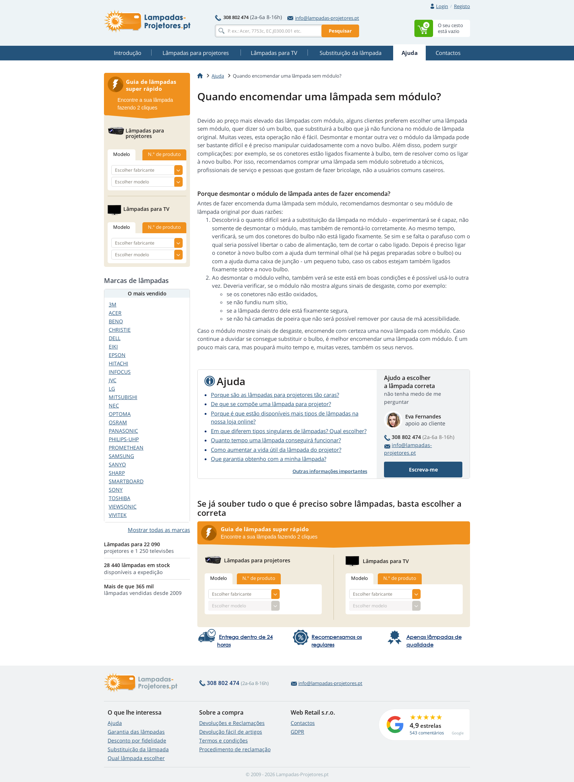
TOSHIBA (119, 498)
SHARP (117, 472)
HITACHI (118, 363)
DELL (114, 338)
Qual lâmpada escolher (136, 758)
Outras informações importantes (329, 471)
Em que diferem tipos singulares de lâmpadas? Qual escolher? (288, 431)
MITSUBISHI (123, 397)
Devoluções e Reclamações (232, 722)
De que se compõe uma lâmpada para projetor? (271, 403)
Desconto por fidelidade (137, 740)
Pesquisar (340, 30)
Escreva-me (423, 469)
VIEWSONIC (123, 506)
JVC (112, 380)
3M (112, 304)
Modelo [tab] (218, 578)
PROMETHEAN (126, 447)
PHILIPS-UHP (124, 439)
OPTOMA (120, 413)
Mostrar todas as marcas (159, 529)
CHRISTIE (120, 329)
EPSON (117, 354)
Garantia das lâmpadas (136, 731)
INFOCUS (120, 371)
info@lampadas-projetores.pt (323, 18)
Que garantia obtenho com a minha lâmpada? (268, 458)
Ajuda (115, 722)
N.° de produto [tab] (258, 578)
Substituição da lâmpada (138, 749)
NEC (114, 405)
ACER (115, 312)
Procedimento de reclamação (235, 749)
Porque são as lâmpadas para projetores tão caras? (275, 394)
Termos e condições (223, 740)
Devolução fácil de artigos (230, 731)
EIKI (113, 346)
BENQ (116, 321)
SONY (116, 489)
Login (442, 6)
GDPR (297, 731)
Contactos (303, 722)
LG (112, 388)
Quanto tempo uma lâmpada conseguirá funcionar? (276, 440)
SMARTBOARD (126, 481)
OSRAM (118, 422)
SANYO (117, 464)
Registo (462, 6)
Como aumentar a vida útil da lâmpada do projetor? (276, 449)
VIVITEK (118, 514)
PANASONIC (123, 430)
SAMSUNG (121, 456)
